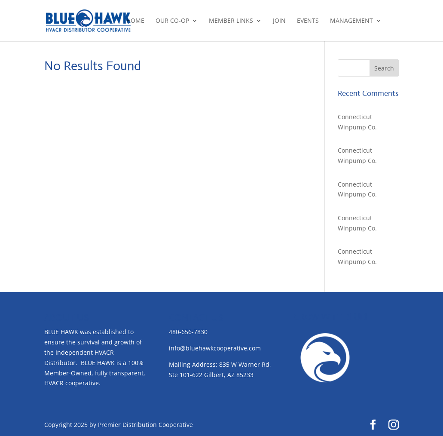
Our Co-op (172, 21)
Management (351, 21)
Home (135, 21)
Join (279, 21)
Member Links (231, 21)
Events (308, 21)
